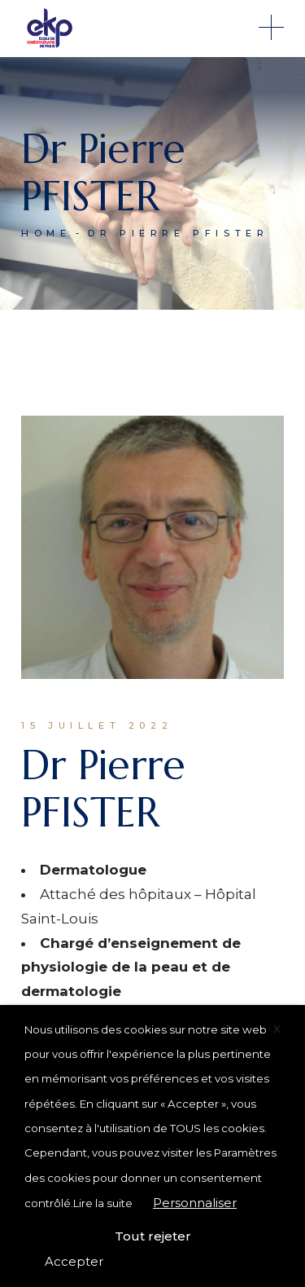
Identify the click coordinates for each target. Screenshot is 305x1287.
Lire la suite (103, 1203)
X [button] (277, 1028)
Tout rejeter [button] (153, 1236)
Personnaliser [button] (195, 1202)
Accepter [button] (74, 1261)
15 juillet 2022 (96, 725)
